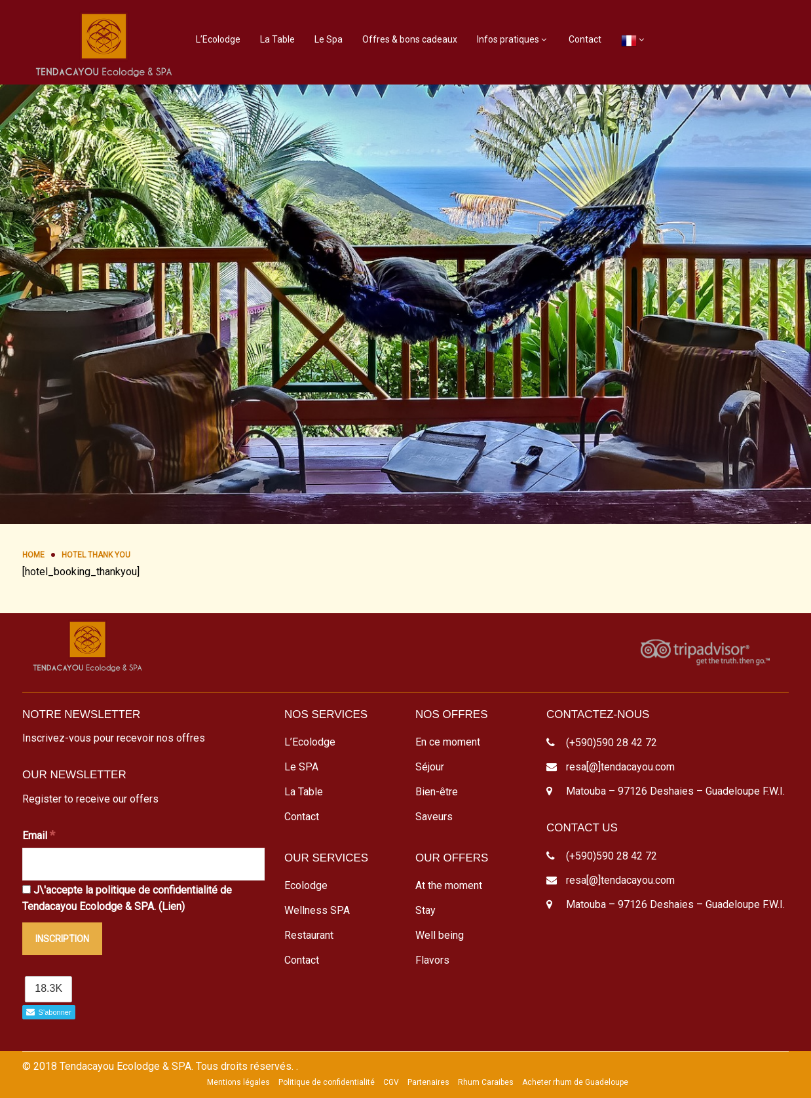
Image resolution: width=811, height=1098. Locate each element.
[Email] (143, 864)
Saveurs (434, 816)
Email (38, 834)
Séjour (429, 767)
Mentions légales (238, 1082)
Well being (439, 935)
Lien (171, 906)
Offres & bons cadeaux (409, 39)
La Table (277, 39)
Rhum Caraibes (486, 1082)
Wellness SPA (317, 910)
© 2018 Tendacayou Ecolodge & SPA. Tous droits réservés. (157, 1066)
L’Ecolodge (218, 39)
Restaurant (308, 935)
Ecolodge (306, 885)
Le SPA (301, 767)
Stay (425, 910)
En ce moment (447, 742)
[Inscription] (62, 938)
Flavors (432, 960)
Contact (585, 39)
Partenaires (428, 1082)
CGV (391, 1082)
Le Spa (328, 39)
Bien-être (436, 792)
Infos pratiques (508, 39)
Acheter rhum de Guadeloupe (575, 1082)
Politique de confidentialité (326, 1082)
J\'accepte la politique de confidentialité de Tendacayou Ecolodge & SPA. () (127, 898)
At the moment (448, 885)
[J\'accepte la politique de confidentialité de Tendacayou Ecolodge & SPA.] (26, 889)
